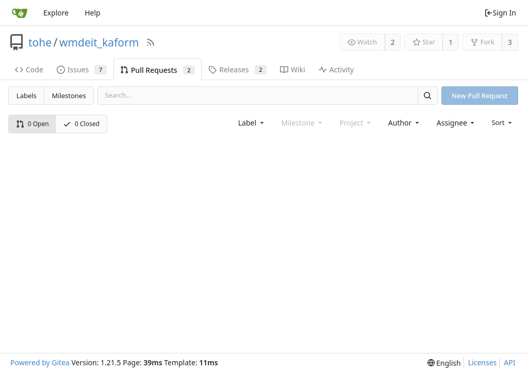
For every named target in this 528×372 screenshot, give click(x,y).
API (509, 362)
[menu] (502, 122)
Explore (56, 13)
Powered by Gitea (40, 362)
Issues (82, 69)
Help (93, 13)
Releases (237, 69)
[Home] (19, 13)
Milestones (69, 95)
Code (29, 69)
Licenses (482, 362)
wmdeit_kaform (99, 42)
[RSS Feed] (150, 42)
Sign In (500, 13)
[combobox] (252, 122)
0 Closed (81, 123)
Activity (336, 69)
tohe (40, 42)
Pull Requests (157, 70)
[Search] (427, 95)
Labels (26, 95)
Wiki (292, 69)
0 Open (32, 123)
